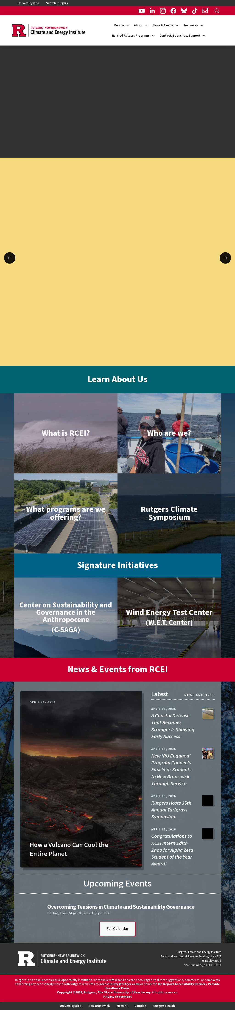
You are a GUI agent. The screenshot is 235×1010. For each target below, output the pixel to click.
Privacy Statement (117, 996)
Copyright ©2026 (69, 992)
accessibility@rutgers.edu (119, 984)
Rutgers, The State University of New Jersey (117, 992)
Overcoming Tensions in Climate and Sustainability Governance (120, 907)
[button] (217, 11)
